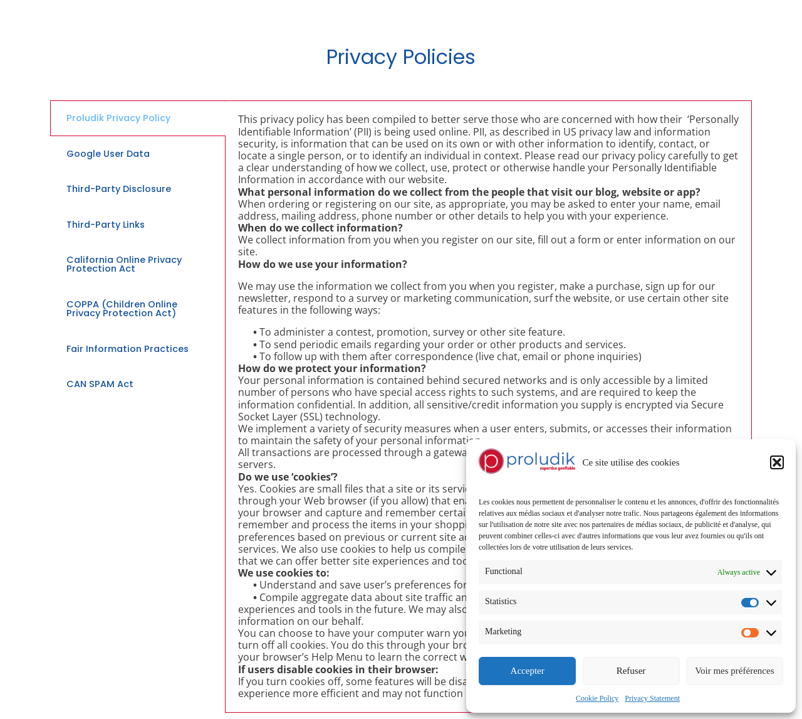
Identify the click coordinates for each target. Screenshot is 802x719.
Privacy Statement (652, 698)
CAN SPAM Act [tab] (99, 384)
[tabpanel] (488, 406)
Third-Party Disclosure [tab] (118, 189)
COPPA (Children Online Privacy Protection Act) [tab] (121, 308)
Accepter (527, 671)
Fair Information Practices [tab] (127, 349)
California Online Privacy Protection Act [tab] (124, 264)
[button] (777, 462)
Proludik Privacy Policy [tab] (118, 118)
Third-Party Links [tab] (105, 224)
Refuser (631, 671)
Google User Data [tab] (108, 153)
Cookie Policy (597, 698)
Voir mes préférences (734, 671)
